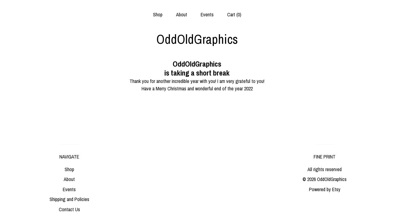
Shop (158, 14)
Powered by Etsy (324, 189)
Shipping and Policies (69, 199)
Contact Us (69, 209)
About (181, 14)
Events (207, 14)
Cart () (234, 14)
